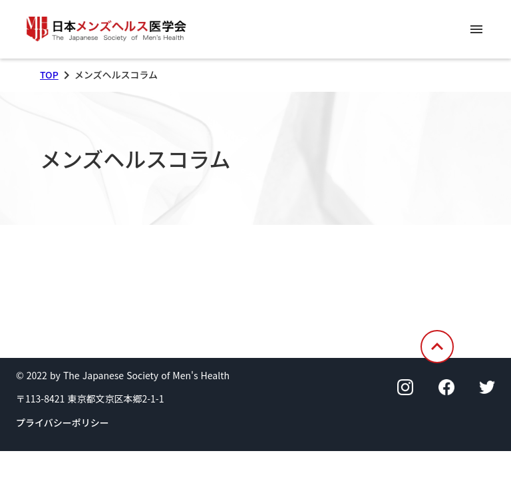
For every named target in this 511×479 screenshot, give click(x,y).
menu (476, 29)
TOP (49, 75)
